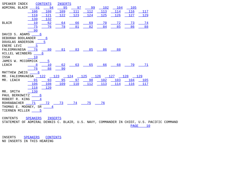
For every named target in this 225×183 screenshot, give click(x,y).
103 (116, 96)
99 (90, 9)
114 (116, 13)
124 (88, 18)
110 (74, 100)
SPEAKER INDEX (15, 4)
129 (143, 18)
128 (123, 91)
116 (130, 13)
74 (143, 27)
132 (46, 22)
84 (102, 31)
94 (48, 9)
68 (116, 77)
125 (102, 18)
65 (88, 77)
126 (116, 18)
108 (46, 13)
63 (74, 77)
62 (46, 27)
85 (116, 31)
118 (33, 18)
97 (76, 9)
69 (88, 27)
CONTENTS (43, 4)
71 (143, 77)
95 (62, 9)
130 (33, 22)
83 (74, 59)
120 (46, 105)
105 (132, 9)
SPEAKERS (34, 141)
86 (130, 31)
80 (46, 59)
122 (60, 18)
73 (130, 27)
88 (143, 31)
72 (116, 27)
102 (104, 9)
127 (130, 18)
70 (102, 27)
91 (35, 9)
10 (33, 27)
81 (74, 31)
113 (102, 13)
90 (33, 36)
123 (74, 18)
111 (74, 13)
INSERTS (64, 4)
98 (88, 96)
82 (88, 31)
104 (118, 9)
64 (60, 27)
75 (33, 31)
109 (60, 13)
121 (46, 18)
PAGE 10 (140, 150)
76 (46, 31)
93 (46, 96)
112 (88, 13)
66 (74, 27)
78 (60, 31)
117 (143, 13)
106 (33, 13)
